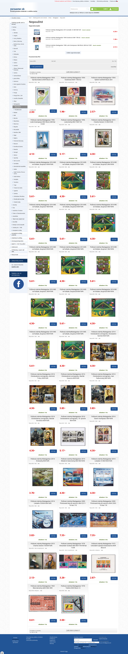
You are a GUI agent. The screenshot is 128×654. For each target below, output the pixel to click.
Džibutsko (16, 54)
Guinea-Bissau (17, 75)
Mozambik (16, 129)
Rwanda (16, 149)
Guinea (15, 73)
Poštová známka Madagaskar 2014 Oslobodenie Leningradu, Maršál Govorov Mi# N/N (73, 376)
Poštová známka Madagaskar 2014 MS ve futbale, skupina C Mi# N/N (42, 290)
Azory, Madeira (17, 38)
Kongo (15, 92)
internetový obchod (84, 645)
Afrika (14, 30)
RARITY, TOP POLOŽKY (18, 244)
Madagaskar (17, 104)
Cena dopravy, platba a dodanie (80, 1)
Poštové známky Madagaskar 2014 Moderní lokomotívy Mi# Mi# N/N (73, 460)
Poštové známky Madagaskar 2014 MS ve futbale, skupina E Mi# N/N (73, 206)
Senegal (16, 152)
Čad (15, 51)
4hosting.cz (93, 646)
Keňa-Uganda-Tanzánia (19, 84)
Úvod (30, 17)
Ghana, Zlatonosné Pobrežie (18, 69)
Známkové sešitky (17, 238)
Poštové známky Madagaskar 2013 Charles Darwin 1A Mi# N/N (103, 121)
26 (32, 74)
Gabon (15, 62)
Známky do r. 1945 (17, 227)
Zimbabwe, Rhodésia (19, 196)
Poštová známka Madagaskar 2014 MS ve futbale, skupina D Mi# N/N (73, 248)
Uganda (16, 190)
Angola (15, 35)
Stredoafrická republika (20, 166)
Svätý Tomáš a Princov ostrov (19, 172)
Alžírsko (16, 33)
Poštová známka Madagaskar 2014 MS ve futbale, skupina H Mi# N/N (73, 163)
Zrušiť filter (113, 67)
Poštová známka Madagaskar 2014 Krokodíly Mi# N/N (43, 460)
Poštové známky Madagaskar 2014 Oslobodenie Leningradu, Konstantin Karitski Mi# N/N (103, 334)
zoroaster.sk (17, 9)
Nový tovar (15, 254)
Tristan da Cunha (18, 188)
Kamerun (16, 81)
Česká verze (114, 1)
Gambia (16, 65)
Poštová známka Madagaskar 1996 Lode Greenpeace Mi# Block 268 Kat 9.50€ (69, 45)
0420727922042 (103, 639)
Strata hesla (53, 642)
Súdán (15, 169)
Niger (15, 135)
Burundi (16, 48)
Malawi (15, 112)
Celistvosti (15, 247)
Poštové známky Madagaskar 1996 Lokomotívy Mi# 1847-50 (73, 121)
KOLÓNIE (15, 222)
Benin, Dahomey (18, 41)
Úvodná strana (16, 18)
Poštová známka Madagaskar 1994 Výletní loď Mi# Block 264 (103, 79)
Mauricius (16, 124)
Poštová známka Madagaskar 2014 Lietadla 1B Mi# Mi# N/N (43, 502)
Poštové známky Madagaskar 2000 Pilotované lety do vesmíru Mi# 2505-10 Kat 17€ (103, 503)
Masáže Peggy (64, 651)
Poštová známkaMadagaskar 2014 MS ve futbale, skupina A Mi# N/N (73, 333)
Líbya (15, 101)
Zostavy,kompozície (17, 241)
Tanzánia (16, 182)
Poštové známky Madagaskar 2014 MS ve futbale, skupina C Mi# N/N (103, 248)
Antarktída (15, 216)
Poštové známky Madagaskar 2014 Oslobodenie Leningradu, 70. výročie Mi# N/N (73, 418)
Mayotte (16, 126)
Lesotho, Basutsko (18, 98)
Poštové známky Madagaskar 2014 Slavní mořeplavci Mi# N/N (103, 417)
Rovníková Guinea (18, 146)
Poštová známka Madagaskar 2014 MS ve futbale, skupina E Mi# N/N (103, 206)
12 (30, 74)
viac (39, 82)
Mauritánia (16, 121)
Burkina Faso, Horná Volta (19, 44)
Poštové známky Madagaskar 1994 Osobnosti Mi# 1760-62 (63, 37)
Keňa (15, 87)
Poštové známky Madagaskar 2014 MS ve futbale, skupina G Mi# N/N (103, 163)
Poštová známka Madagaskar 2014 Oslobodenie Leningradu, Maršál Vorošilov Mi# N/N (43, 418)
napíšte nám (15, 267)
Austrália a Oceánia (17, 210)
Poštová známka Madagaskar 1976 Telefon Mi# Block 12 (73, 587)
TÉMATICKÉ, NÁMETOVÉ (18, 219)
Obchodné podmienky (102, 1)
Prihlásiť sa (52, 638)
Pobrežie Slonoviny (18, 141)
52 (34, 74)
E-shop (76, 645)
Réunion (16, 143)
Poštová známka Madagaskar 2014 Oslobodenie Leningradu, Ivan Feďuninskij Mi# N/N (103, 376)
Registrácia (52, 640)
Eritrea (15, 57)
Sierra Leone (17, 160)
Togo (15, 185)
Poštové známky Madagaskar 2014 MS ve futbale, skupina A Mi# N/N (43, 333)
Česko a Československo (19, 213)
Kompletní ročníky (17, 230)
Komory (16, 90)
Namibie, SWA (17, 132)
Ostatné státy (17, 202)
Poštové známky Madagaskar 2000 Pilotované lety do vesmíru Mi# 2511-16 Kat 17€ (73, 503)
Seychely (16, 158)
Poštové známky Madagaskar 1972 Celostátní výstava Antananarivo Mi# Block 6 (103, 546)
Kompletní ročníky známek (17, 234)
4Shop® (80, 646)
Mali (15, 115)
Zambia (16, 193)
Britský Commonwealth (18, 224)
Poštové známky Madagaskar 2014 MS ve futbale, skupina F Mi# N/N (43, 206)
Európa (14, 27)
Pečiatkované (18, 109)
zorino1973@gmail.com (105, 643)
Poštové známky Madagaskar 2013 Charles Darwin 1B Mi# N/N (43, 545)
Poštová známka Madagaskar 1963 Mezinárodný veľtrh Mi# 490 (43, 587)
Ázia (14, 207)
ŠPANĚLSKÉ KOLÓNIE (19, 199)
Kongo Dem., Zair (18, 95)
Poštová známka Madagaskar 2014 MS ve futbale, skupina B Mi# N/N (103, 290)
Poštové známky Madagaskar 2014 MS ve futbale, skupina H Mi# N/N (43, 163)
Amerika (15, 205)
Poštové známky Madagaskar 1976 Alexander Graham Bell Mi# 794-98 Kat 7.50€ (73, 546)
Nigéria (15, 138)
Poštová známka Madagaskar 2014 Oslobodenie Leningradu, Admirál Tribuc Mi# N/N (43, 376)
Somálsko (16, 163)
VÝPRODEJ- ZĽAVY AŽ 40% (18, 250)
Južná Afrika (17, 78)
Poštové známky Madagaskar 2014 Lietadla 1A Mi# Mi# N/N (63, 30)
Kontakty (93, 1)
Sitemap (52, 643)
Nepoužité (18, 107)
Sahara (15, 155)
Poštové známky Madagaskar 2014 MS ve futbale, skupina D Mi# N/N (43, 248)
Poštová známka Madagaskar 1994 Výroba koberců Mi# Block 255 (43, 79)
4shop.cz (83, 648)
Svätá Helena (17, 176)
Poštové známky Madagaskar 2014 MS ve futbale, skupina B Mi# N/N (73, 290)
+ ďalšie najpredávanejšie (73, 53)
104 (36, 74)
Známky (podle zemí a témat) (18, 23)
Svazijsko (16, 179)
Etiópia (15, 60)
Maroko (16, 118)
